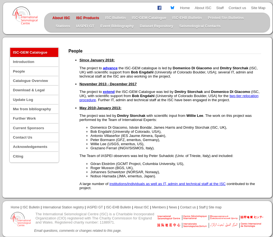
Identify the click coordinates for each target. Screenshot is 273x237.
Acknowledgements (30, 147)
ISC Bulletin (115, 18)
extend (109, 92)
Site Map (258, 8)
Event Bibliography (117, 26)
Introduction (23, 62)
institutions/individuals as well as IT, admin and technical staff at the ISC (167, 184)
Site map (215, 207)
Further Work (24, 118)
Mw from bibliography (32, 109)
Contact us (237, 8)
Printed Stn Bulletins (226, 18)
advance (110, 68)
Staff (220, 8)
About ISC (203, 8)
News (173, 207)
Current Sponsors (28, 128)
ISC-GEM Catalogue (149, 18)
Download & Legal (29, 90)
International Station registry (63, 207)
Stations (63, 26)
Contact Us (22, 137)
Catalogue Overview (30, 81)
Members (159, 207)
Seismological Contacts (199, 26)
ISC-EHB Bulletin (187, 18)
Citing (18, 156)
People (19, 71)
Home (185, 8)
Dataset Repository (156, 26)
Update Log (23, 100)
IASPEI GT (85, 26)
